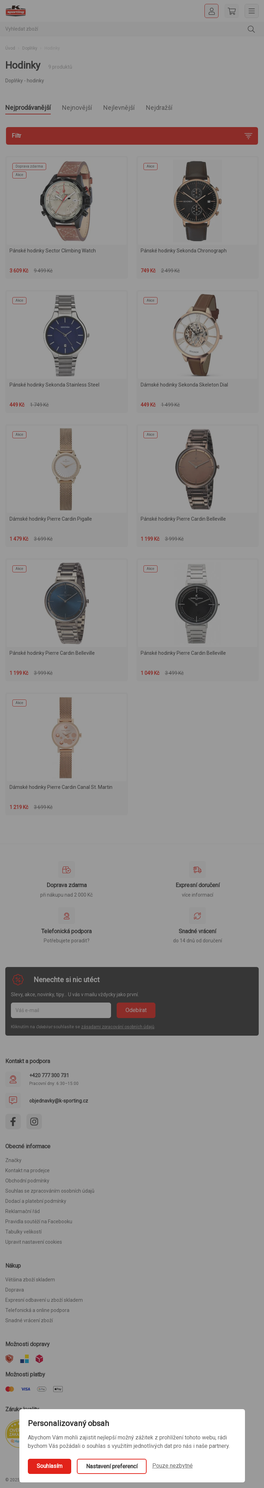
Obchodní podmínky (27, 1181)
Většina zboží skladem (30, 1279)
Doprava (14, 1290)
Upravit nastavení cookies (33, 1242)
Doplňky (29, 48)
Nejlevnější (119, 107)
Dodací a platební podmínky (35, 1201)
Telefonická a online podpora (37, 1310)
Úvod (10, 48)
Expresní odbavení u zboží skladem (44, 1300)
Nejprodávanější (28, 107)
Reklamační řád (22, 1211)
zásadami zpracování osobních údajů (117, 1026)
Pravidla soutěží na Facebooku (38, 1221)
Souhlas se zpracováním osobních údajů (49, 1191)
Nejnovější (77, 107)
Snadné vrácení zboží (29, 1320)
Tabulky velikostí (23, 1232)
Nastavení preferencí (111, 1466)
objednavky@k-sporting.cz (58, 1101)
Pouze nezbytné (172, 1465)
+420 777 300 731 (49, 1075)
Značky (13, 1160)
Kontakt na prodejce (27, 1170)
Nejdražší (159, 107)
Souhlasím (49, 1466)
